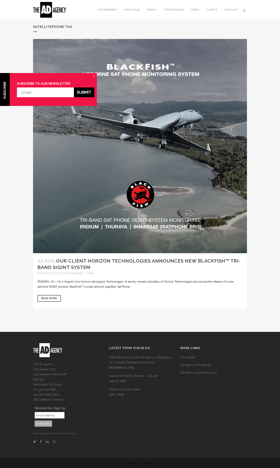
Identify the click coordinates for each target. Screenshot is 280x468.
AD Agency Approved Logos (198, 372)
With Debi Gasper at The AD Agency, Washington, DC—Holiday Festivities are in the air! (140, 360)
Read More (49, 298)
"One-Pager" (188, 357)
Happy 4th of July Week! (124, 389)
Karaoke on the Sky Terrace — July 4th (133, 375)
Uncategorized (73, 273)
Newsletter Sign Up (50, 408)
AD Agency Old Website (195, 365)
